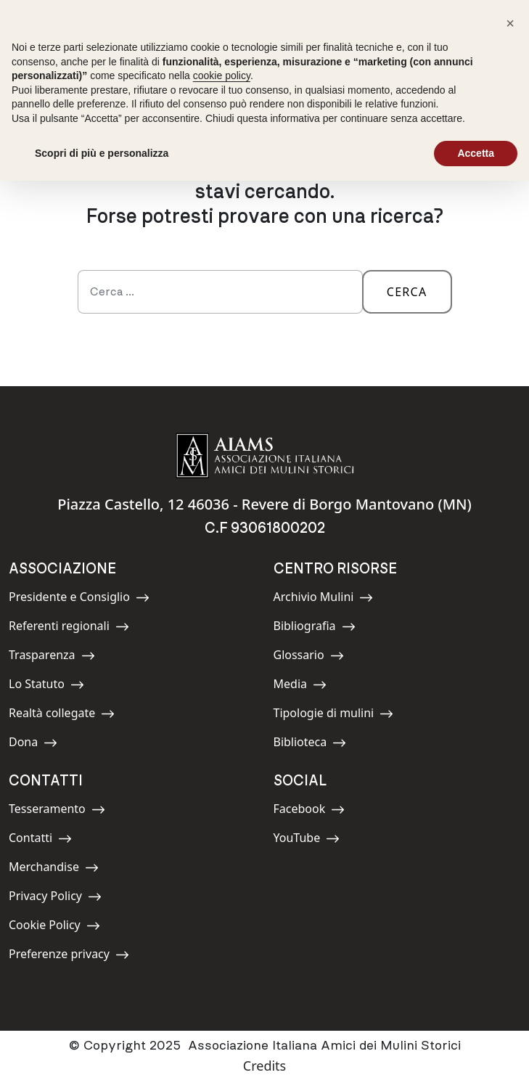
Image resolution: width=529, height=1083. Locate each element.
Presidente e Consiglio (79, 599)
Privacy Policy (55, 898)
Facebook (309, 811)
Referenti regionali (69, 628)
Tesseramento (57, 811)
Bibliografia (315, 628)
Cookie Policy (54, 927)
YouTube (307, 840)
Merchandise (54, 869)
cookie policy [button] (221, 75)
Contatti (41, 840)
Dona (41, 744)
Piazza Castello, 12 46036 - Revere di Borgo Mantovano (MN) (264, 504)
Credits (264, 1065)
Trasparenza (52, 657)
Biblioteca (310, 744)
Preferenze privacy (69, 956)
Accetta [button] (475, 153)
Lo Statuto (46, 686)
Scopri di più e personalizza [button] (101, 153)
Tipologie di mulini (334, 715)
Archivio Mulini (324, 599)
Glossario (309, 657)
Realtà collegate (62, 715)
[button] (510, 23)
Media (306, 686)
